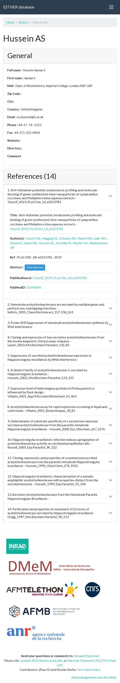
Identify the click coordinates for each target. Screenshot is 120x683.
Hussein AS (46, 243)
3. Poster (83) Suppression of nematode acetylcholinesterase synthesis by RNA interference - (57, 324)
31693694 (33, 287)
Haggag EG (50, 238)
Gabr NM (100, 238)
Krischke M (63, 243)
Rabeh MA (85, 238)
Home (10, 22)
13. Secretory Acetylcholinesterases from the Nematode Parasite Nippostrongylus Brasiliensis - (52, 496)
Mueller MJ (80, 243)
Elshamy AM (67, 238)
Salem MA (30, 243)
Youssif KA (33, 238)
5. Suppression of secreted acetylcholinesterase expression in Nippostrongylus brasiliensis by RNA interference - (49, 357)
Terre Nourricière (88, 669)
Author (23, 22)
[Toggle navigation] (111, 7)
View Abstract (35, 267)
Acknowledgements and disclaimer (94, 677)
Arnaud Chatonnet (87, 656)
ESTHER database (18, 7)
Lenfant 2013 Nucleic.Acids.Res (41, 660)
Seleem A (16, 243)
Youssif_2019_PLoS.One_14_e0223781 (36, 229)
